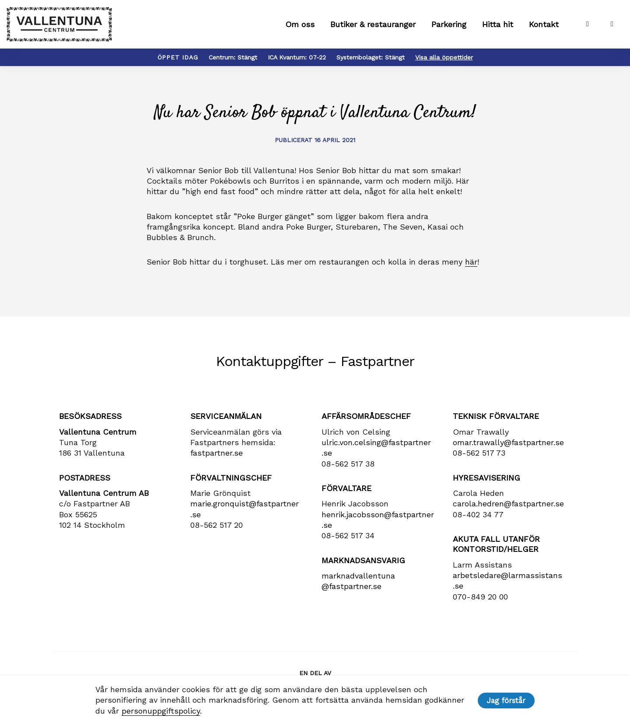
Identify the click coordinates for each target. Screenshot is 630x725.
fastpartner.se (216, 456)
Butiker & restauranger (373, 26)
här (471, 265)
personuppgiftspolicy (160, 710)
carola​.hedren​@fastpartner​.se (508, 507)
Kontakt (544, 26)
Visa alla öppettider (444, 61)
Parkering (448, 26)
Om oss (300, 26)
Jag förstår (506, 700)
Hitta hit (497, 26)
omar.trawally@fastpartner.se (508, 446)
